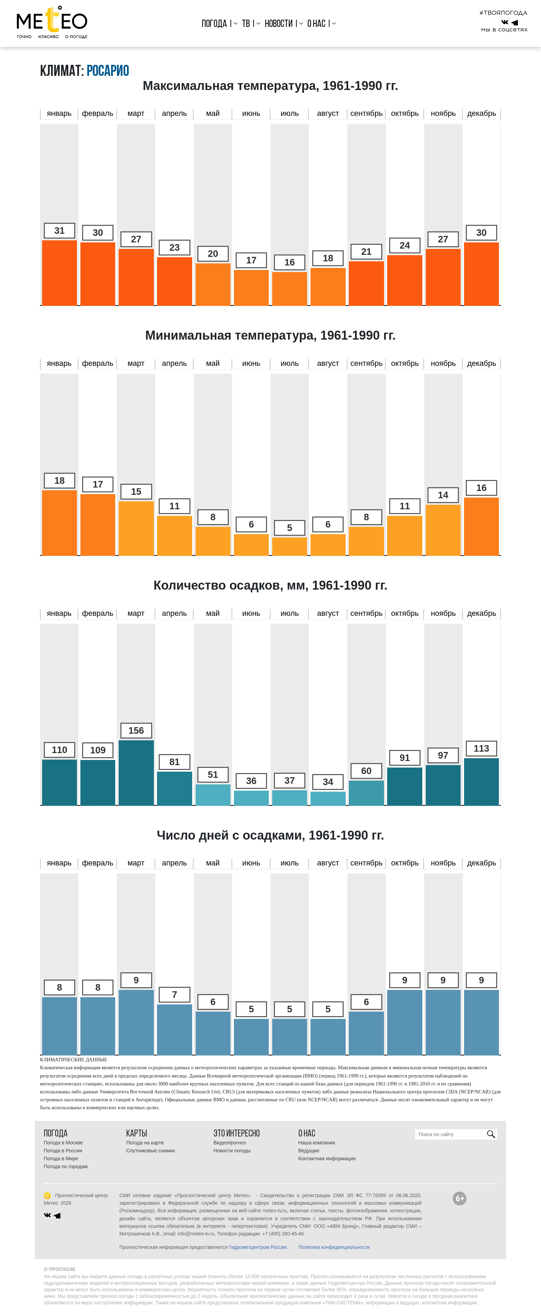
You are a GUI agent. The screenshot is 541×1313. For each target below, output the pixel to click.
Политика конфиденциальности (334, 1247)
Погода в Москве (63, 1142)
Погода (214, 24)
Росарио (108, 72)
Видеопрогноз (230, 1142)
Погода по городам (66, 1166)
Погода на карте (145, 1142)
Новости (279, 24)
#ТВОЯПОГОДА (503, 13)
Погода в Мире (61, 1158)
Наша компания (316, 1142)
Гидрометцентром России (257, 1247)
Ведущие (308, 1150)
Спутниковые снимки (150, 1150)
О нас (316, 24)
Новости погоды (232, 1150)
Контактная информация (327, 1158)
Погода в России (63, 1150)
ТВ (246, 24)
